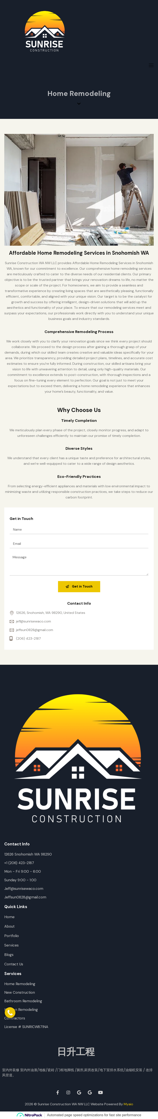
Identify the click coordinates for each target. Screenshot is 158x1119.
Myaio (128, 1104)
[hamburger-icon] (151, 66)
